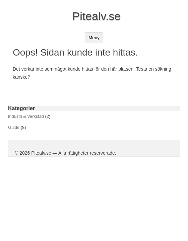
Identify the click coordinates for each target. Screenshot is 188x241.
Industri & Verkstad (26, 116)
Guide (13, 127)
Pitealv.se (96, 16)
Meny (94, 37)
